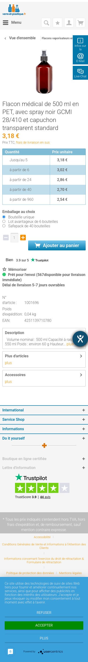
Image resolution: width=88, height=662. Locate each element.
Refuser (44, 613)
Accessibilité (42, 537)
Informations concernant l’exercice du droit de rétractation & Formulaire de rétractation (44, 560)
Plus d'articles (16, 356)
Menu (12, 22)
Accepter (44, 625)
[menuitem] (12, 22)
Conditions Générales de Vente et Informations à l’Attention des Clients (44, 546)
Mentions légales (70, 573)
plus (69, 344)
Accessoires (15, 375)
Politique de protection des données (30, 573)
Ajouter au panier (57, 245)
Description (14, 333)
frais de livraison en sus (33, 142)
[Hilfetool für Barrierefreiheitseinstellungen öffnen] (80, 339)
